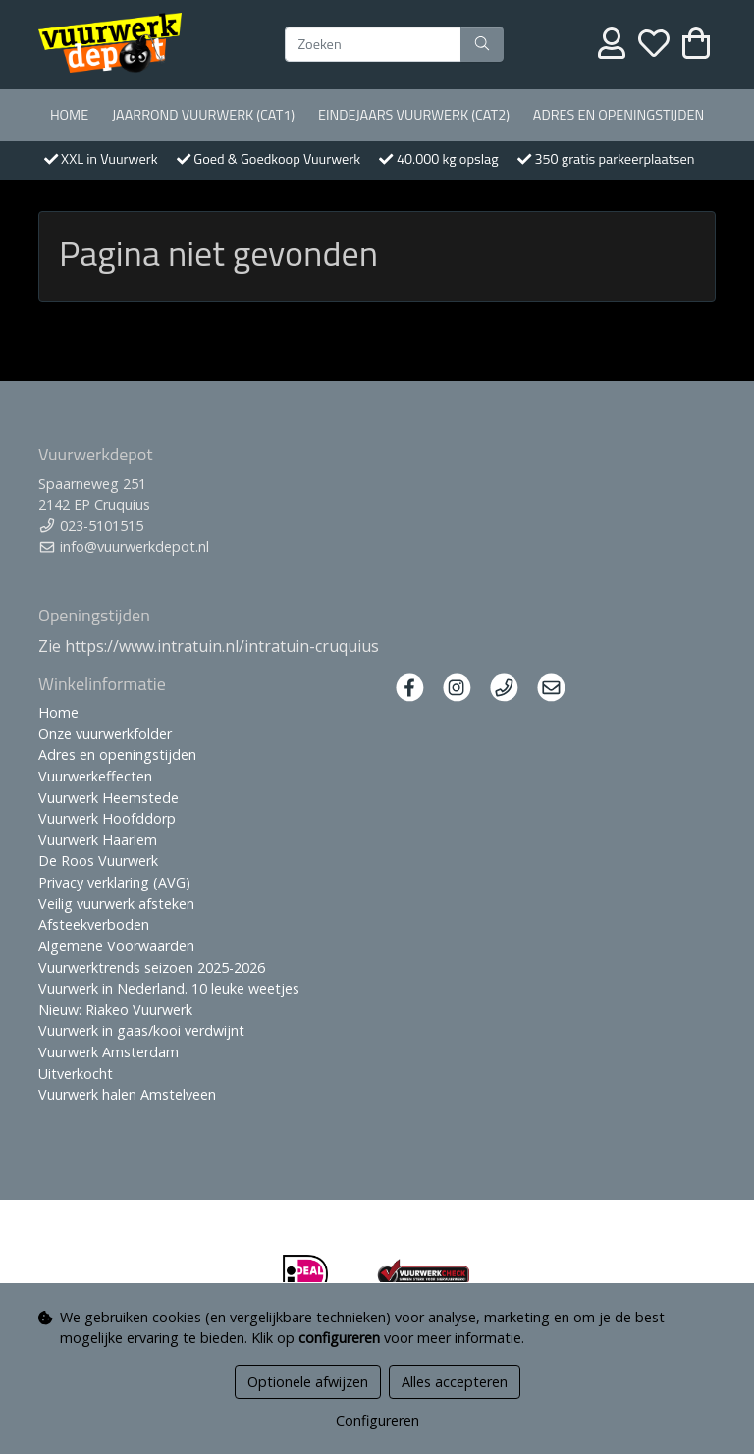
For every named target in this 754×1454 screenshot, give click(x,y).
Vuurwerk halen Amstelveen (127, 1094)
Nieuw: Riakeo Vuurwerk (115, 1009)
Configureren (377, 1420)
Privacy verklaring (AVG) (114, 882)
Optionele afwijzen (307, 1382)
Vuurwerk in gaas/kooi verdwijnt (141, 1030)
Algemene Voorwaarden (116, 946)
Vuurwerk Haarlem (97, 840)
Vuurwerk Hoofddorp (107, 818)
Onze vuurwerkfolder (105, 734)
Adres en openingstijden (618, 115)
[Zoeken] (373, 44)
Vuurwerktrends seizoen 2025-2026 (151, 967)
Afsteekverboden (93, 924)
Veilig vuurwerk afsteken (116, 903)
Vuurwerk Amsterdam (108, 1052)
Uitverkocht (75, 1073)
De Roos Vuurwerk (98, 860)
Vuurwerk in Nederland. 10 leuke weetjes (168, 988)
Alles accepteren (455, 1382)
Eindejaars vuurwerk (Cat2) (414, 115)
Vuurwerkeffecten (95, 776)
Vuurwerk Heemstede (108, 797)
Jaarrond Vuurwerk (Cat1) (203, 115)
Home (69, 115)
